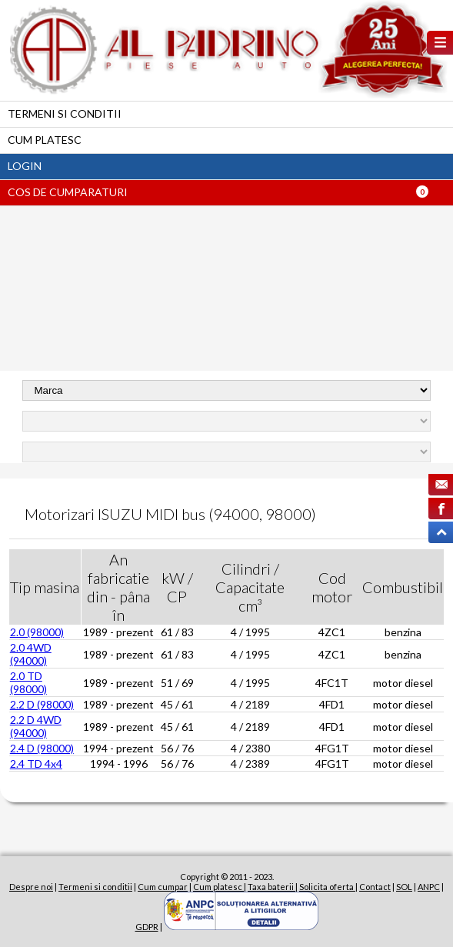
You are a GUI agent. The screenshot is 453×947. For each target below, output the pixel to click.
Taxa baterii (271, 887)
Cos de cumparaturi (68, 191)
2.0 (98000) (37, 632)
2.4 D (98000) (42, 748)
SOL (404, 887)
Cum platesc (45, 139)
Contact (375, 887)
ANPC (429, 887)
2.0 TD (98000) (28, 682)
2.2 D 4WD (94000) (36, 726)
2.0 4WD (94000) (31, 654)
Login (25, 165)
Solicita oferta (327, 887)
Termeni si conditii (65, 113)
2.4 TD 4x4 (36, 763)
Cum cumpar (163, 887)
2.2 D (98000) (42, 704)
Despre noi (31, 887)
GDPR (146, 927)
